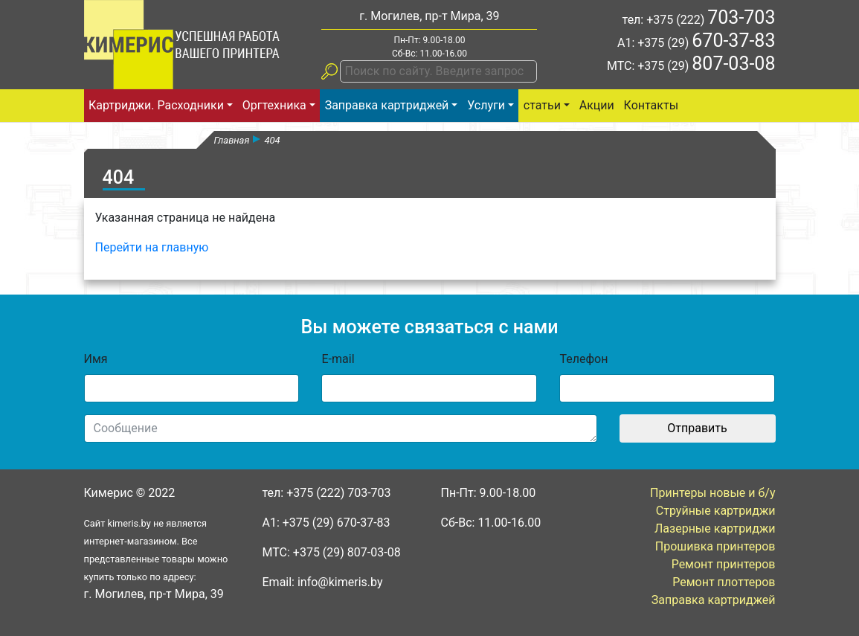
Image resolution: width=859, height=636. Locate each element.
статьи (542, 105)
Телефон (583, 359)
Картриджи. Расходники (156, 105)
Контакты (651, 105)
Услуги (486, 105)
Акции (596, 105)
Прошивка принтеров (715, 546)
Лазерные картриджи (715, 528)
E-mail (337, 359)
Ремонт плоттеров (723, 582)
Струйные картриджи (716, 511)
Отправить (697, 428)
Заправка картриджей (387, 105)
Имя (96, 359)
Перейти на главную (152, 247)
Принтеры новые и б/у (712, 493)
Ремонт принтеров (724, 564)
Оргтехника (274, 105)
